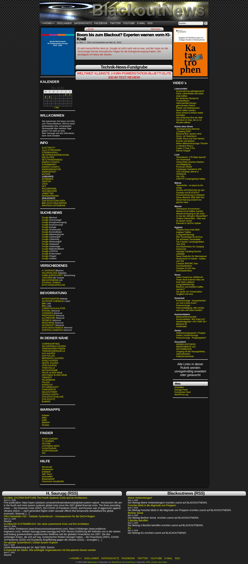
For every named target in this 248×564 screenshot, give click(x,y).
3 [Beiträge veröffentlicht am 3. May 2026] (69, 94)
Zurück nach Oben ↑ (160, 562)
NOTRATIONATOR (50, 299)
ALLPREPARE (48, 318)
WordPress (116, 562)
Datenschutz (83, 23)
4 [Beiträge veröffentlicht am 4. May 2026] (45, 97)
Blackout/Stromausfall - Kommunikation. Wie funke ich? (190, 318)
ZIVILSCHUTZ (48, 399)
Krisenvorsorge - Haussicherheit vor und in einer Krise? (191, 301)
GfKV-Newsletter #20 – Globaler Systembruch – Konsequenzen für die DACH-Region (49, 516)
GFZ (44, 186)
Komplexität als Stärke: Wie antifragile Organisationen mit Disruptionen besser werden (50, 550)
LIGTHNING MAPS (51, 446)
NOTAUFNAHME (50, 370)
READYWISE (48, 323)
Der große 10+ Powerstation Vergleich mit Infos (189, 293)
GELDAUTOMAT (49, 392)
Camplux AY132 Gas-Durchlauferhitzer (186, 269)
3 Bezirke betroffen (138, 520)
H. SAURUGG (48, 270)
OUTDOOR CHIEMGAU (53, 301)
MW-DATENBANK (50, 280)
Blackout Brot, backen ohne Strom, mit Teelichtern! (189, 135)
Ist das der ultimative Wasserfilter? (192, 216)
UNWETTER (48, 193)
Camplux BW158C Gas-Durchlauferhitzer (187, 264)
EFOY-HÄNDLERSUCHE (53, 285)
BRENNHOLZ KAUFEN (53, 358)
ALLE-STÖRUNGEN (51, 150)
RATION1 (46, 311)
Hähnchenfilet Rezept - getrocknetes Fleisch (186, 104)
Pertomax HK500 (184, 167)
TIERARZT (47, 377)
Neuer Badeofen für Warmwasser (191, 256)
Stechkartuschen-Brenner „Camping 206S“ (188, 130)
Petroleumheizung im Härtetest (190, 195)
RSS (150, 23)
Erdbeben (46, 472)
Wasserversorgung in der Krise (190, 213)
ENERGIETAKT (49, 172)
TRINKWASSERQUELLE (53, 351)
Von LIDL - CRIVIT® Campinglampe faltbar (190, 177)
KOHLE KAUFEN (50, 360)
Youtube (129, 23)
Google (45, 217)
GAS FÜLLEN (48, 356)
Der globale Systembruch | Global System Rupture (31, 542)
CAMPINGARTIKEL (51, 344)
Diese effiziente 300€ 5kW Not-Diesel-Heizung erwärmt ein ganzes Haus (190, 199)
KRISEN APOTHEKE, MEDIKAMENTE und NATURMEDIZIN (186, 346)
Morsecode (47, 467)
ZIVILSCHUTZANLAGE (53, 397)
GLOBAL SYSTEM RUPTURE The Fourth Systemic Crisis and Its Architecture (45, 497)
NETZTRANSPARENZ (52, 160)
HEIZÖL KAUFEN (50, 363)
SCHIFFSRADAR (50, 451)
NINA (44, 418)
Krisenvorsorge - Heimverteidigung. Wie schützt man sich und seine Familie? (190, 307)
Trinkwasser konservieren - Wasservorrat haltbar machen (189, 210)
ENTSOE (46, 174)
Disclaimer (64, 23)
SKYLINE (46, 443)
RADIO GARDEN (50, 439)
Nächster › (156, 29)
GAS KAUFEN (48, 353)
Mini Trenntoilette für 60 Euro (189, 237)
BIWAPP (46, 422)
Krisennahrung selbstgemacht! (190, 91)
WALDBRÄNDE (49, 188)
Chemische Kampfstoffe (53, 481)
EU (129, 528)
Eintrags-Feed (180, 390)
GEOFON (46, 181)
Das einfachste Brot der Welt (189, 117)
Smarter (45, 425)
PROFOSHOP (48, 315)
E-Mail (141, 23)
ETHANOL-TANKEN (51, 282)
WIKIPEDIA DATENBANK (53, 205)
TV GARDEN (48, 441)
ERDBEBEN (47, 179)
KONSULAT (47, 385)
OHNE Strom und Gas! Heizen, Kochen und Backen (190, 139)
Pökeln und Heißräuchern (188, 108)
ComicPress (130, 562)
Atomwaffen (47, 476)
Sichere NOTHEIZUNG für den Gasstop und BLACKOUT (190, 191)
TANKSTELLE (48, 368)
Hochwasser (47, 469)
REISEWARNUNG (50, 196)
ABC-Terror (47, 474)
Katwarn (45, 415)
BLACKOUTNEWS (124, 11)
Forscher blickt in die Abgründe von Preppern (152, 505)
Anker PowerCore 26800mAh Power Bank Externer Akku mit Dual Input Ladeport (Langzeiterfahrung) (190, 281)
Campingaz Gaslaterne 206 (189, 169)
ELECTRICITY (48, 148)
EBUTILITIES (48, 157)
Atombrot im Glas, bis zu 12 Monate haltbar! (189, 121)
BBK (44, 303)
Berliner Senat (136, 513)
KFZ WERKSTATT (50, 387)
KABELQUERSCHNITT (52, 275)
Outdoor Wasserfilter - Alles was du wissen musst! (190, 219)
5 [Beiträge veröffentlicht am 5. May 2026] (49, 97)
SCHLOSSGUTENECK (52, 327)
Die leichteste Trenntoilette (188, 239)
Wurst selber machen (186, 110)
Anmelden (179, 387)
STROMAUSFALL (50, 152)
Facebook (100, 23)
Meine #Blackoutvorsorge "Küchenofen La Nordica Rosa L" (194, 144)
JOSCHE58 (47, 278)
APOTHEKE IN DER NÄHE (54, 375)
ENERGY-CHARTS (51, 162)
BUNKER (46, 401)
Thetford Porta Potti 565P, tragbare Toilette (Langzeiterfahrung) (188, 232)
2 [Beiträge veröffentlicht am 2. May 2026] (65, 94)
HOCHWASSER (49, 191)
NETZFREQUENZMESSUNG (55, 155)
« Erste (90, 29)
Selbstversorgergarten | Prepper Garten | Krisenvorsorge (191, 334)
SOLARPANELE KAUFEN (54, 346)
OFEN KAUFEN (49, 365)
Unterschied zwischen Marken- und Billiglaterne (190, 163)
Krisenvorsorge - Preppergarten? (191, 338)
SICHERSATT (48, 325)
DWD (44, 420)
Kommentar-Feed (182, 392)
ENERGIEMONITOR (51, 169)
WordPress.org (181, 394)
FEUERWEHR (48, 380)
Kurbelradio (181, 326)
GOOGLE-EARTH (50, 394)
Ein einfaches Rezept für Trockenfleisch (187, 99)
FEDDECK (47, 320)
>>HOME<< (48, 23)
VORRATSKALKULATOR (53, 308)
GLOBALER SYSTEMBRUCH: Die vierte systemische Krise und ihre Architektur (46, 524)
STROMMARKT (49, 164)
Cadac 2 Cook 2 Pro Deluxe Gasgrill (185, 149)
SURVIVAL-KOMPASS (52, 330)
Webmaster (92, 562)
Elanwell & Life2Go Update (188, 223)
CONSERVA (47, 313)
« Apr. (56, 107)
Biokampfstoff (48, 479)
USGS (45, 184)
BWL (44, 306)
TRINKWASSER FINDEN (53, 348)
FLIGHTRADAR (49, 448)
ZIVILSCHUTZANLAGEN (53, 201)
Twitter (115, 23)
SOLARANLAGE (49, 273)
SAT (44, 453)
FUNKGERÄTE (49, 389)
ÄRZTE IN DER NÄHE (52, 373)
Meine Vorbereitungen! (140, 497)
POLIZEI (46, 382)
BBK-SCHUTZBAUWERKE (54, 203)
